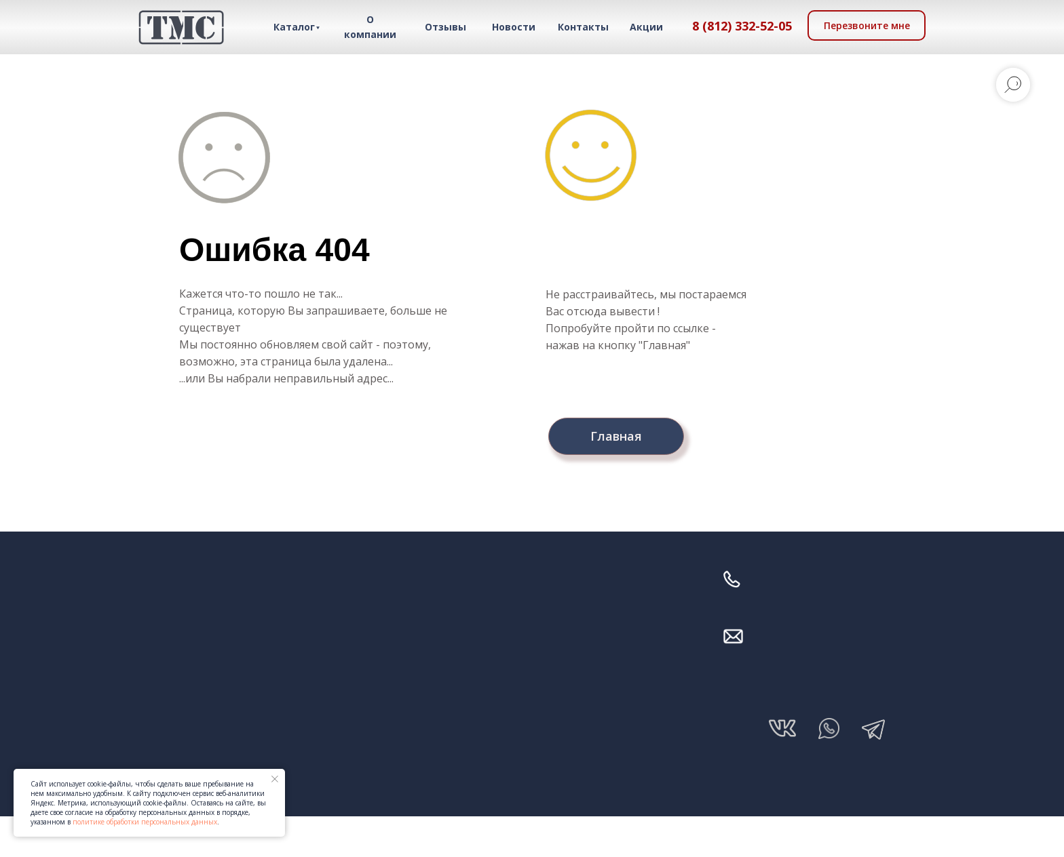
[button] (867, 25)
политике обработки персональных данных (145, 821)
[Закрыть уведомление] (275, 779)
